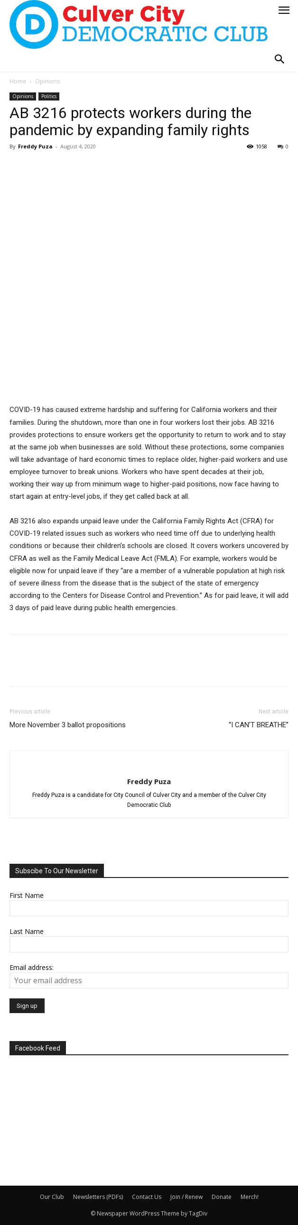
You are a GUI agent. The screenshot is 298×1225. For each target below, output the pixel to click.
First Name (26, 895)
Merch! (250, 1197)
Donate (222, 1197)
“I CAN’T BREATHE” (259, 725)
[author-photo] (149, 765)
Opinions (47, 81)
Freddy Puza (35, 146)
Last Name (26, 931)
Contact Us (146, 1197)
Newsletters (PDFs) (98, 1197)
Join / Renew (186, 1197)
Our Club (52, 1197)
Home (17, 81)
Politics (48, 96)
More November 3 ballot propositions (67, 725)
